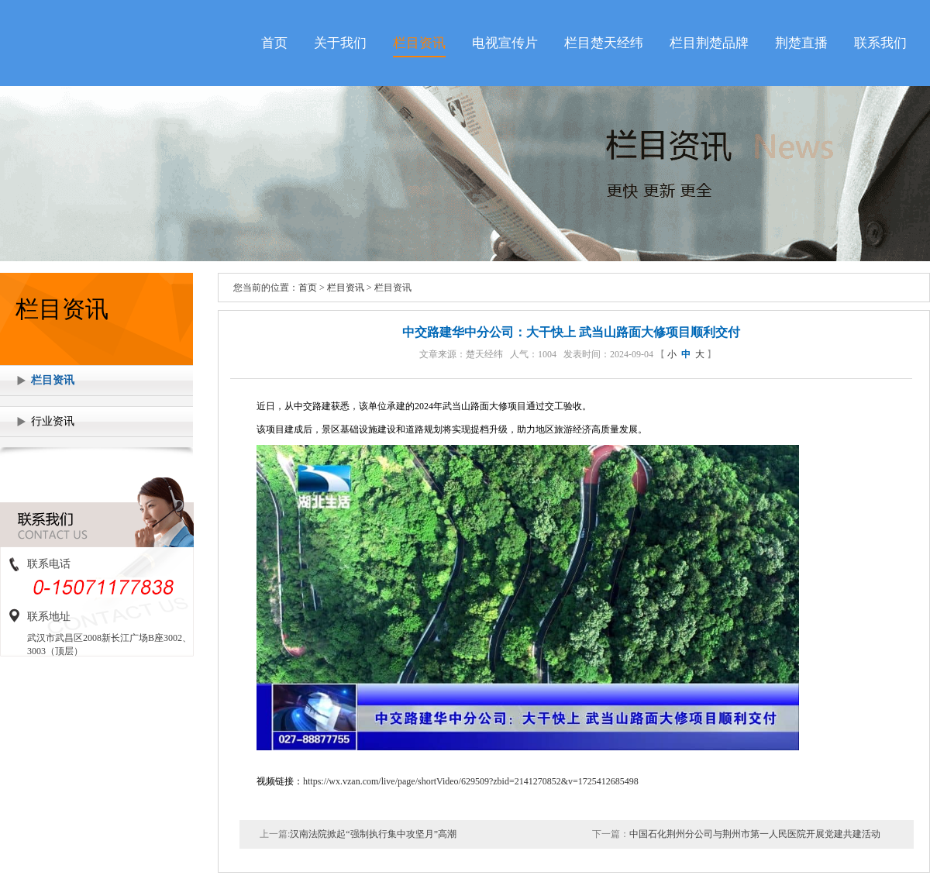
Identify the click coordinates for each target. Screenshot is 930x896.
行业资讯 (52, 421)
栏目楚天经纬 (603, 43)
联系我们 (880, 43)
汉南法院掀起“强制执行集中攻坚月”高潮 (373, 834)
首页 (274, 43)
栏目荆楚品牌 (709, 43)
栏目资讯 (419, 43)
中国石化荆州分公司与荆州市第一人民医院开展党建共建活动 (754, 834)
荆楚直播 (801, 43)
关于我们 (340, 43)
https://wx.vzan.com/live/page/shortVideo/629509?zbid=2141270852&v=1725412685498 (471, 781)
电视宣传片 (505, 43)
